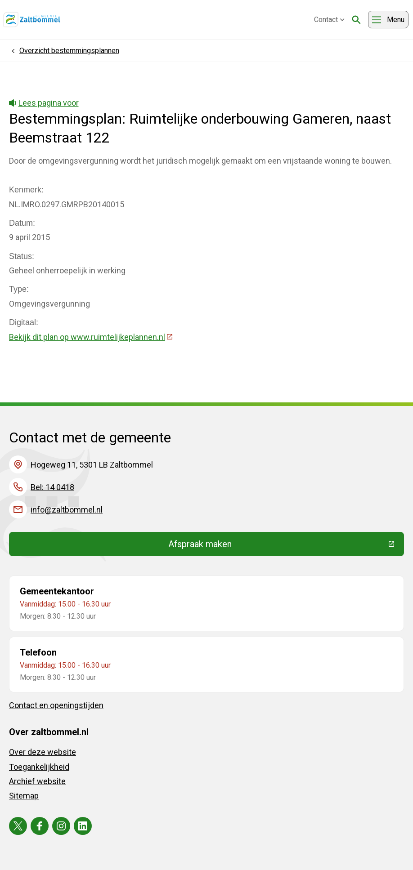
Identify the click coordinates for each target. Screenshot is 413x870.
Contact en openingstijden (56, 705)
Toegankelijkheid (39, 767)
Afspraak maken (266, 546)
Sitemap (24, 795)
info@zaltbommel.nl (67, 509)
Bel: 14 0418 (52, 487)
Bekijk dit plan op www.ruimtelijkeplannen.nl (91, 337)
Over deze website (42, 752)
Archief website (37, 781)
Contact (329, 19)
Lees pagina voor (44, 102)
